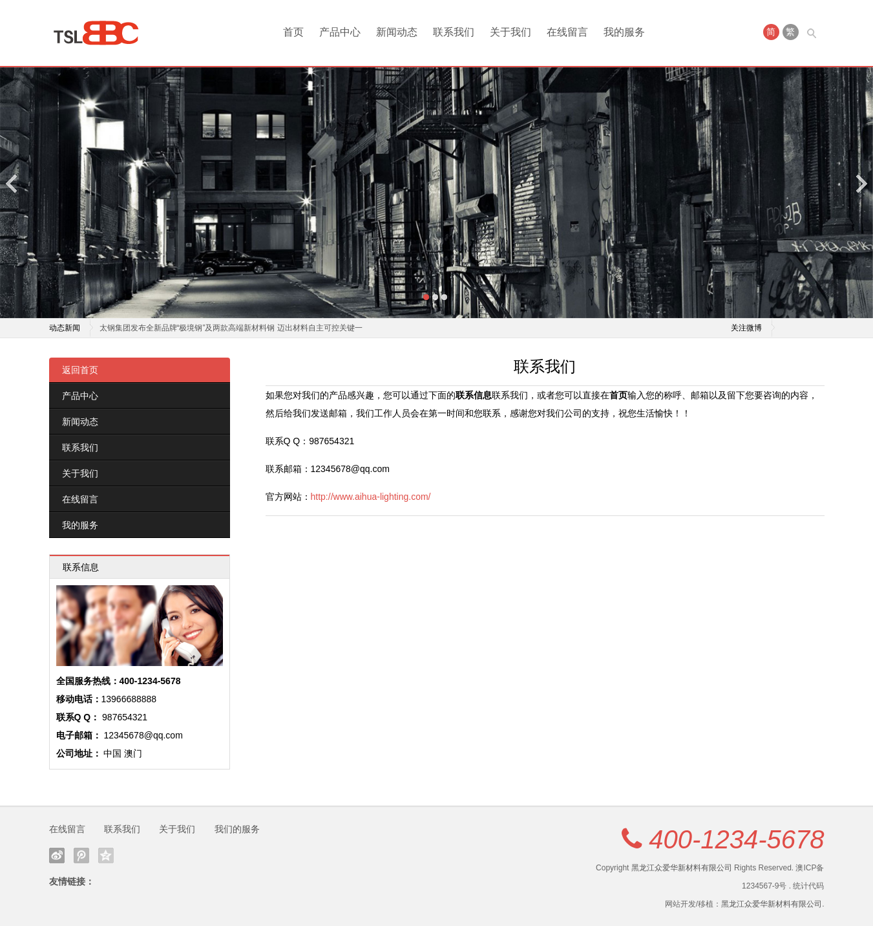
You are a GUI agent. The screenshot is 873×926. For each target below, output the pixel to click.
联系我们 (453, 32)
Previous (12, 183)
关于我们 (510, 32)
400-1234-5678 (736, 839)
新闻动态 (396, 32)
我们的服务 (237, 829)
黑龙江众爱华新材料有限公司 (681, 867)
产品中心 (340, 32)
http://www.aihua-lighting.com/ (371, 496)
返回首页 (80, 370)
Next (860, 183)
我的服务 (624, 32)
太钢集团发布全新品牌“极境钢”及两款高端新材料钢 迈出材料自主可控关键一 (231, 327)
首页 (293, 32)
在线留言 (567, 32)
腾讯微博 (81, 855)
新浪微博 (57, 855)
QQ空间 (106, 855)
